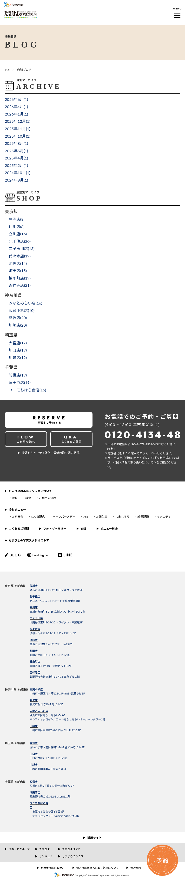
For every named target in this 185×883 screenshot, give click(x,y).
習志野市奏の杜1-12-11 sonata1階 (50, 796)
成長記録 (143, 516)
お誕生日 (101, 516)
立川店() (18, 233)
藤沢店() (18, 317)
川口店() (18, 350)
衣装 (83, 528)
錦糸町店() (20, 278)
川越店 (34, 764)
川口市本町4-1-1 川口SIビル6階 (48, 758)
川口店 (34, 753)
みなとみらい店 (39, 710)
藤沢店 (34, 700)
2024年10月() (17, 172)
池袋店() (18, 263)
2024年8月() (16, 180)
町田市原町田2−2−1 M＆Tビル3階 (50, 655)
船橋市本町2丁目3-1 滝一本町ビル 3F (52, 785)
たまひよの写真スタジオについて (30, 491)
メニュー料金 (109, 528)
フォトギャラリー (54, 528)
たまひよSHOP (71, 849)
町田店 (34, 650)
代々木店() (20, 256)
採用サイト (94, 838)
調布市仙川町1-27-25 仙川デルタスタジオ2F (56, 589)
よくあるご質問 (19, 528)
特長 (15, 498)
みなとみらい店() (25, 303)
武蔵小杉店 (36, 689)
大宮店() (18, 343)
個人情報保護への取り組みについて (97, 867)
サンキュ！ (46, 856)
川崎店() (18, 325)
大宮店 (34, 742)
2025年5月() (16, 150)
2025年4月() (16, 158)
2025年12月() (17, 121)
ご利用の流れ (47, 498)
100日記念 (38, 516)
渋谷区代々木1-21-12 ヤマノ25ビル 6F (53, 633)
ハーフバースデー (64, 516)
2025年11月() (17, 128)
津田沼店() (20, 382)
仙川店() (17, 226)
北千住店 (35, 596)
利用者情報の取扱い (53, 867)
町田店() (18, 270)
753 (85, 516)
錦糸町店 (35, 661)
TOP (8, 70)
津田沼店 (35, 792)
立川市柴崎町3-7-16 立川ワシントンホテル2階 (57, 611)
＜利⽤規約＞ (165, 458)
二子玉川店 (36, 618)
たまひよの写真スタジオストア (29, 540)
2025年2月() (16, 165)
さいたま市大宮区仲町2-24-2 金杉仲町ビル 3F (57, 747)
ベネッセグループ (19, 849)
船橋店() (18, 375)
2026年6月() (16, 99)
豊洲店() (17, 219)
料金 (28, 498)
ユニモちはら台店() (27, 390)
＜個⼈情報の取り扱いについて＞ (134, 462)
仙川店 (34, 585)
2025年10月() (17, 136)
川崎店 (34, 726)
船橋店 (34, 781)
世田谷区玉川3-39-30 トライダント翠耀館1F (56, 622)
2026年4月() (16, 106)
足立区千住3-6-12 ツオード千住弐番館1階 (55, 600)
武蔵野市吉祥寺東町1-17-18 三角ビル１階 (55, 676)
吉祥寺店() (20, 285)
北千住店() (20, 241)
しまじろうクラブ (72, 856)
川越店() (18, 357)
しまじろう (122, 516)
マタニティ (164, 516)
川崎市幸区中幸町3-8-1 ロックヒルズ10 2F (55, 730)
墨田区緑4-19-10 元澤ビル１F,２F (51, 665)
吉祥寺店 (35, 672)
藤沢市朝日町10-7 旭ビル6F (46, 704)
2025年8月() (16, 143)
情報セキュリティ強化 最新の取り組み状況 (50, 453)
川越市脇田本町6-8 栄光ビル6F (48, 768)
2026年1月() (16, 114)
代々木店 (35, 629)
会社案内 (135, 867)
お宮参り (17, 516)
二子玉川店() (21, 248)
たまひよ (44, 849)
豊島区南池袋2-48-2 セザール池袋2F (51, 644)
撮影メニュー (17, 510)
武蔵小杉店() (21, 310)
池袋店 (34, 639)
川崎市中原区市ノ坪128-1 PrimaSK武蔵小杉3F (57, 693)
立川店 (34, 607)
